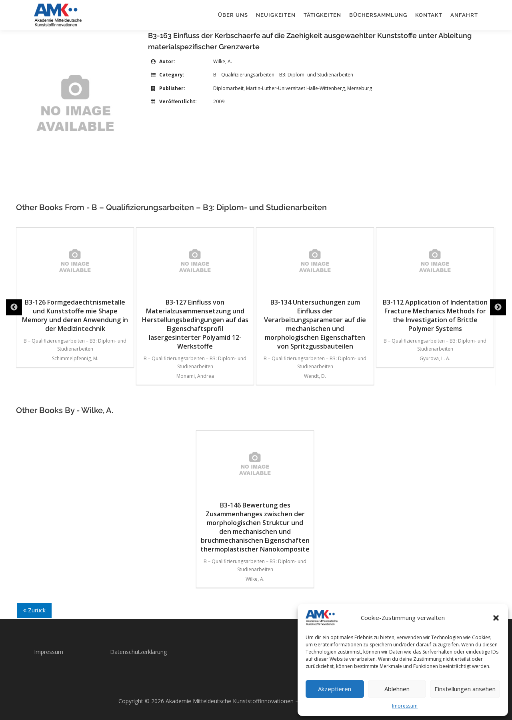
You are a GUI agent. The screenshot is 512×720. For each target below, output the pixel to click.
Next (498, 307)
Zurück (34, 610)
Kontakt (428, 15)
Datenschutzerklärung (138, 652)
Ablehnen (397, 689)
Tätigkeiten (322, 15)
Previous (14, 307)
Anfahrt (464, 15)
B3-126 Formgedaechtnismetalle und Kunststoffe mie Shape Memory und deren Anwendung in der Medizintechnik (75, 282)
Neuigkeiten (276, 15)
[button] (496, 618)
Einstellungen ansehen (465, 689)
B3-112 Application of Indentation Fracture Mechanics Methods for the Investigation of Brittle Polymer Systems (435, 282)
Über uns (233, 15)
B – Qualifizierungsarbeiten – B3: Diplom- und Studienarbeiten (283, 74)
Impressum (405, 705)
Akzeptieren (334, 689)
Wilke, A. (222, 61)
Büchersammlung (378, 15)
